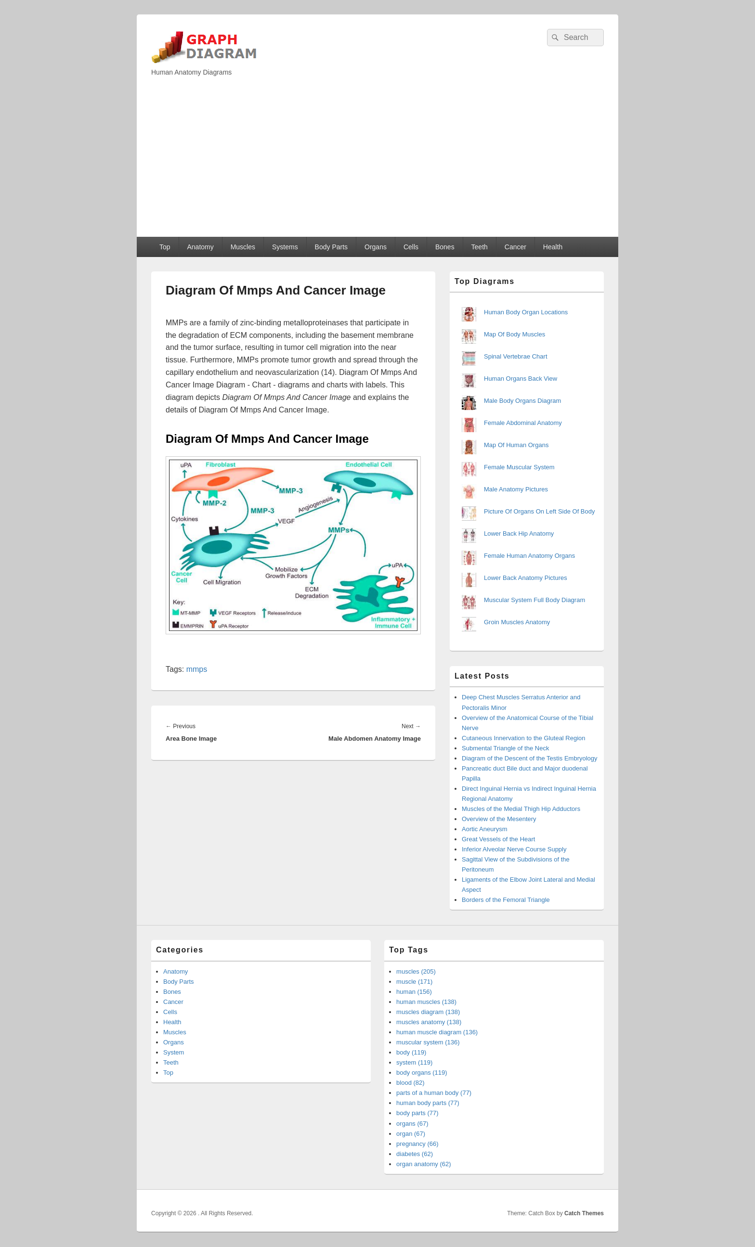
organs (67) (412, 1123)
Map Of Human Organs (516, 445)
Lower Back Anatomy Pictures (525, 577)
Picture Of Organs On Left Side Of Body (539, 511)
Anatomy (200, 247)
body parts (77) (417, 1113)
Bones (445, 247)
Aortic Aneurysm (485, 829)
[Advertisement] (377, 164)
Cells (411, 247)
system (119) (414, 1062)
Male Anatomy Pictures (516, 489)
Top (164, 247)
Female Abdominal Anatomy (523, 422)
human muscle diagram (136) (437, 1032)
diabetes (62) (414, 1153)
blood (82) (410, 1082)
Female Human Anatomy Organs (529, 555)
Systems (285, 247)
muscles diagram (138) (428, 1012)
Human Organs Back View (520, 378)
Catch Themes (584, 1213)
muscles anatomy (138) (428, 1022)
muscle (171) (414, 981)
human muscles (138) (426, 1001)
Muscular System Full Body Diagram (534, 600)
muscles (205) (416, 971)
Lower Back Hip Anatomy (519, 533)
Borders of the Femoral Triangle (506, 899)
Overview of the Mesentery (499, 819)
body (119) (411, 1052)
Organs (375, 247)
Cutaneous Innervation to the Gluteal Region (524, 738)
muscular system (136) (427, 1042)
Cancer (515, 247)
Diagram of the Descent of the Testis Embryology (530, 758)
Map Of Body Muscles (514, 334)
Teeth (479, 247)
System (173, 1052)
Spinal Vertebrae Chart (515, 356)
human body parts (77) (427, 1102)
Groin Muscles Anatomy (517, 622)
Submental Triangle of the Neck (505, 748)
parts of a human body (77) (433, 1092)
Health (552, 247)
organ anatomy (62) (423, 1164)
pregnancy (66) (417, 1143)
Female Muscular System (519, 467)
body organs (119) (421, 1072)
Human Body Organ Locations (526, 312)
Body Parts (331, 247)
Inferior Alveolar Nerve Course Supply (514, 849)
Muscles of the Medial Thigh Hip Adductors (521, 808)
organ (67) (410, 1133)
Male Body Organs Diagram (522, 400)
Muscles (243, 247)
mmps (197, 669)
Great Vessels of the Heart (498, 839)
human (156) (414, 991)
